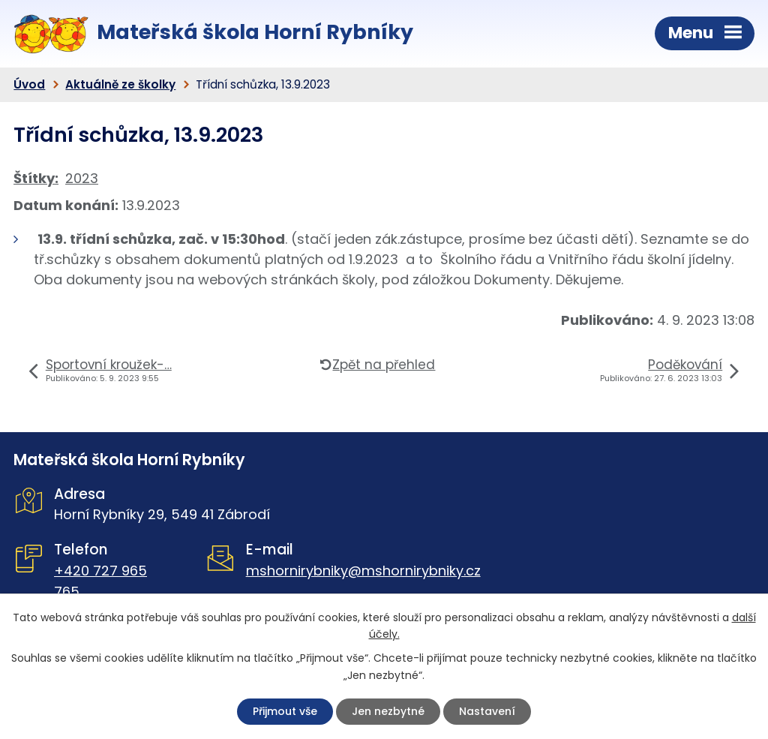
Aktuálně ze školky (120, 84)
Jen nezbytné (388, 711)
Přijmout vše (285, 711)
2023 (81, 178)
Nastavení (487, 711)
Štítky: (36, 178)
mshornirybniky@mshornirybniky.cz (363, 570)
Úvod (29, 84)
